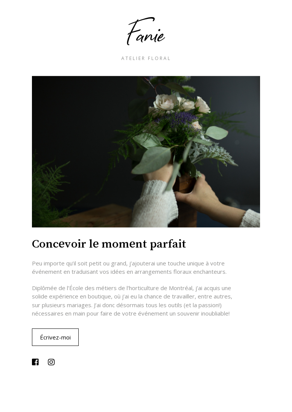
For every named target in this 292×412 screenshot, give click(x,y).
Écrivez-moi (55, 337)
